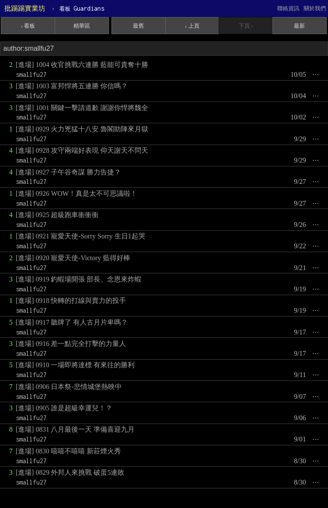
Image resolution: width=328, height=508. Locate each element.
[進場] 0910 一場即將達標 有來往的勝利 (75, 365)
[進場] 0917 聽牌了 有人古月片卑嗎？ (72, 322)
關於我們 (315, 8)
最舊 (138, 26)
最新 (299, 26)
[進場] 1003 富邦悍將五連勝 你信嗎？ (72, 86)
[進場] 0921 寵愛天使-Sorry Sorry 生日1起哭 (80, 236)
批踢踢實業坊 (24, 8)
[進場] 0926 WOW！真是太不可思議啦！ (76, 193)
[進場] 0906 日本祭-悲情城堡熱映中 (69, 386)
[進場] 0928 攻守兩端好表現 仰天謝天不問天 (82, 150)
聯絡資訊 (288, 8)
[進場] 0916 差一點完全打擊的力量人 (71, 343)
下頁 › (246, 26)
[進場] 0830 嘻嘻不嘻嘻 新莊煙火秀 (68, 451)
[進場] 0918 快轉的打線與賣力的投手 (71, 300)
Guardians (81, 8)
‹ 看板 (28, 26)
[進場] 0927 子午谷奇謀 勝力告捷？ (68, 172)
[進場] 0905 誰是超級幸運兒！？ (64, 408)
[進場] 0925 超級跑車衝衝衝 (57, 214)
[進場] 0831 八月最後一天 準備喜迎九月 (75, 429)
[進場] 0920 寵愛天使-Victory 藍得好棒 (73, 257)
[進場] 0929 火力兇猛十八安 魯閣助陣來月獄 (82, 129)
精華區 (81, 26)
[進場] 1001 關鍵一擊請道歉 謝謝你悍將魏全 (82, 107)
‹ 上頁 (192, 26)
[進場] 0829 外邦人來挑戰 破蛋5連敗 (70, 472)
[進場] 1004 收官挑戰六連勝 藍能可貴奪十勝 (82, 64)
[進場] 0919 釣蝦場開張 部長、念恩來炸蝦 (79, 279)
